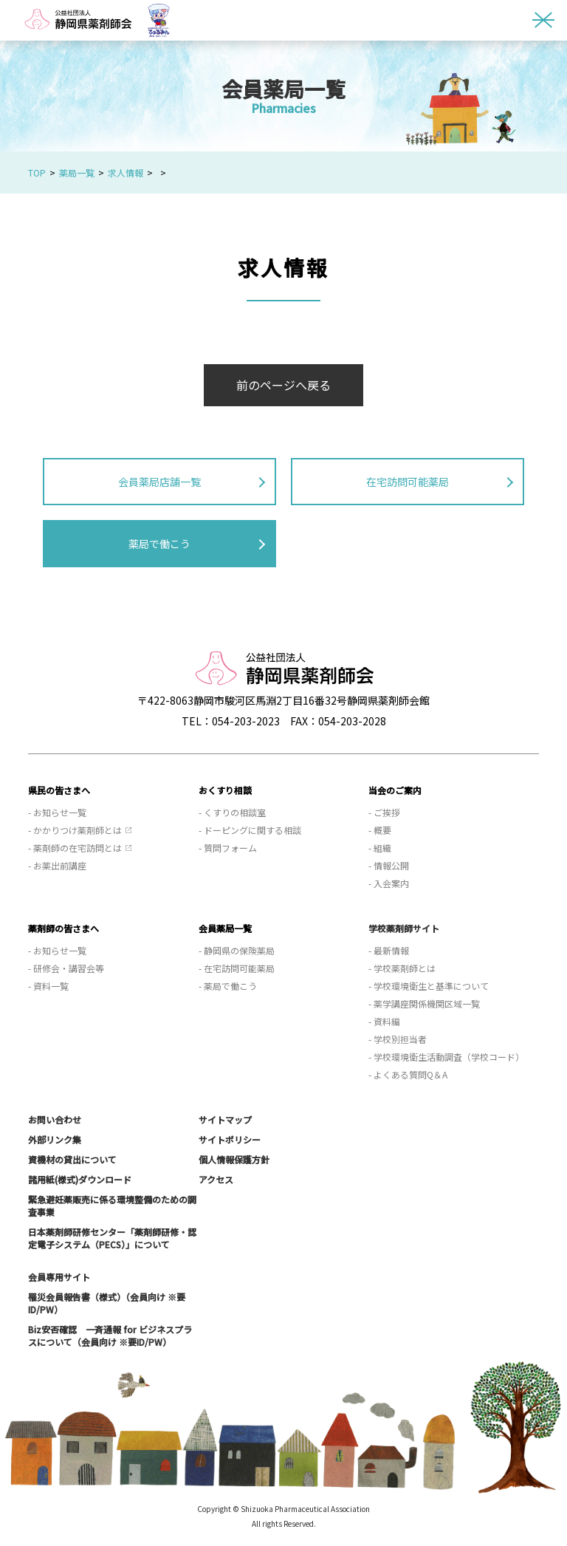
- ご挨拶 (384, 812)
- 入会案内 (388, 883)
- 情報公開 (388, 865)
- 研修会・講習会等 (66, 968)
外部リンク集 (54, 1139)
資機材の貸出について (72, 1159)
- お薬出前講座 (57, 865)
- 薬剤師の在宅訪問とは (75, 847)
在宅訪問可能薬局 (407, 481)
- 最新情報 (388, 950)
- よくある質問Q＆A (407, 1074)
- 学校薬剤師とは (402, 968)
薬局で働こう (159, 543)
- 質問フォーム (228, 847)
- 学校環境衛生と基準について (428, 985)
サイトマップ (225, 1119)
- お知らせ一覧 (57, 812)
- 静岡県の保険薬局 (237, 950)
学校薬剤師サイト (403, 928)
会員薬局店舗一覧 (159, 481)
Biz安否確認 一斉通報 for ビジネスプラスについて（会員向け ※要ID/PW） (110, 1335)
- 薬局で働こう (228, 985)
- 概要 (379, 830)
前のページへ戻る (283, 385)
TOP (37, 172)
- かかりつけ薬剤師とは (75, 830)
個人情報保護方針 (234, 1159)
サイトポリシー (230, 1139)
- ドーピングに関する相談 (250, 830)
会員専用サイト (59, 1276)
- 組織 (379, 847)
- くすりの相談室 (232, 812)
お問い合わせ (54, 1119)
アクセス (216, 1179)
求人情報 (125, 172)
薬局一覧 (76, 172)
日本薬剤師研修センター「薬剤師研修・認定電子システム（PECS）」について (112, 1238)
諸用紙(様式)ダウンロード (79, 1179)
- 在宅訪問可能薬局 (237, 968)
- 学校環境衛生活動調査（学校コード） (446, 1056)
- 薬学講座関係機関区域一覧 (424, 1003)
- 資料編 (384, 1021)
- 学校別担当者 (397, 1039)
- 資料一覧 (48, 985)
